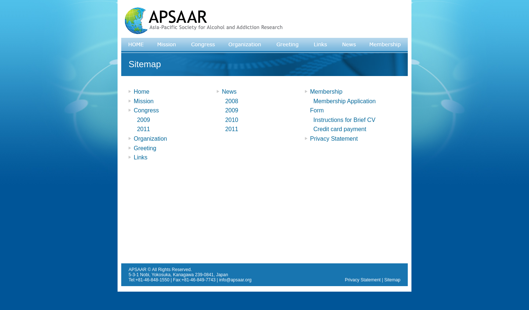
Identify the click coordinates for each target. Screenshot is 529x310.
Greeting (145, 148)
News (229, 92)
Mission (144, 101)
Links (140, 157)
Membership (326, 92)
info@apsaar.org (235, 279)
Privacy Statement (334, 139)
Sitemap (392, 279)
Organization (150, 139)
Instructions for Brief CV (342, 120)
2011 (142, 129)
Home (142, 92)
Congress (146, 110)
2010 (230, 120)
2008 (230, 101)
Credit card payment (338, 129)
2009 (142, 120)
